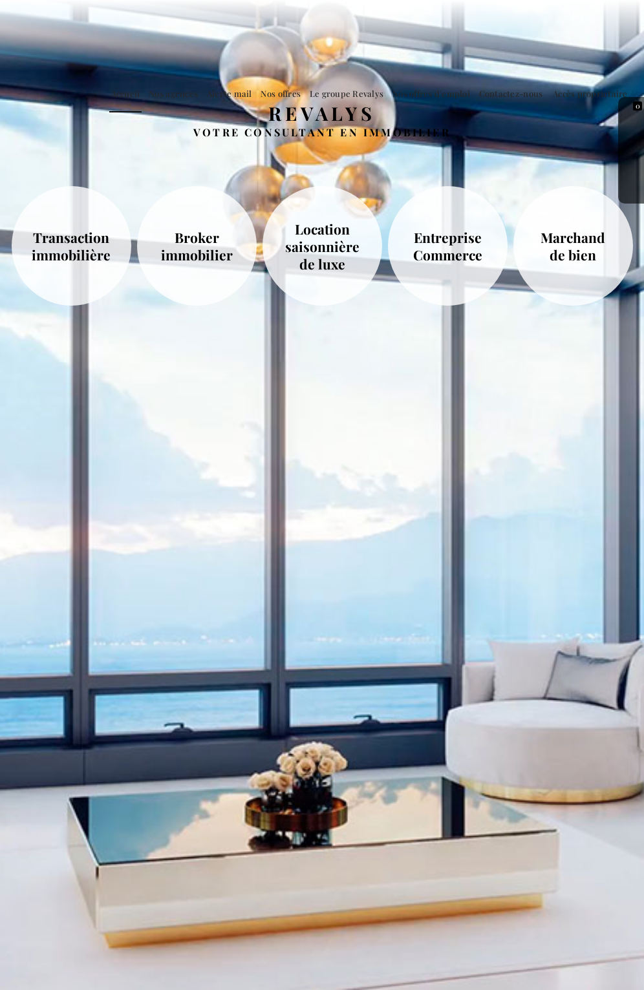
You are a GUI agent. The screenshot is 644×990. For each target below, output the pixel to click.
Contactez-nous (518, 93)
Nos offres (301, 93)
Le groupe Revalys (362, 93)
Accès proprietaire (592, 93)
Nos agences (202, 93)
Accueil (158, 93)
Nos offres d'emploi (442, 93)
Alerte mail (254, 93)
